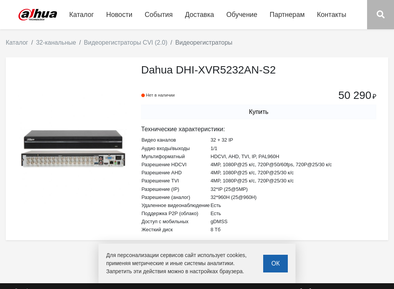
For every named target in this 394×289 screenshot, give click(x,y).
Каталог (17, 42)
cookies (236, 255)
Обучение (241, 14)
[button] (380, 14)
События (159, 14)
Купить (259, 112)
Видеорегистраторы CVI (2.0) (125, 42)
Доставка (199, 14)
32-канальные (56, 42)
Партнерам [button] (287, 14)
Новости (119, 14)
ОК (275, 263)
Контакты (331, 14)
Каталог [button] (81, 14)
